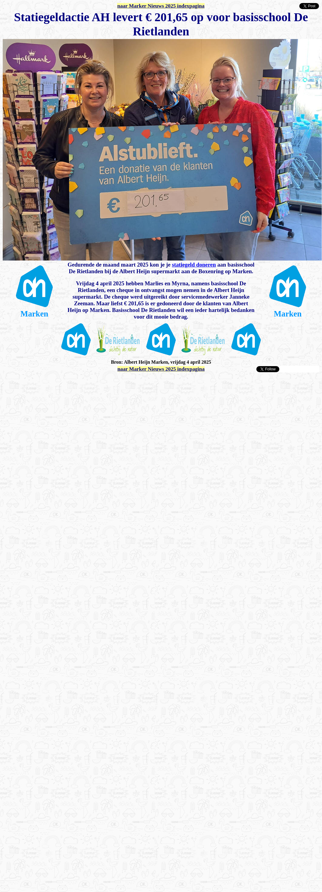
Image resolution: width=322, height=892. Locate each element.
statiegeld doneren (194, 264)
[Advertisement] (68, 441)
